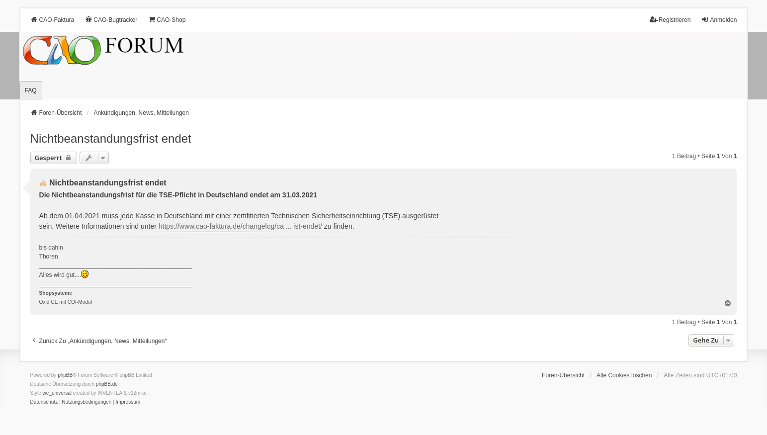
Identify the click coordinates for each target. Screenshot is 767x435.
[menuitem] (44, 402)
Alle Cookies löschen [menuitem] (624, 375)
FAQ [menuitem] (31, 90)
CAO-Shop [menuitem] (166, 19)
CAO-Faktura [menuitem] (52, 19)
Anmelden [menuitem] (719, 19)
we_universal (57, 393)
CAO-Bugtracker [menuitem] (111, 19)
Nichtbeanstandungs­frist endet (110, 138)
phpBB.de (107, 384)
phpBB (65, 375)
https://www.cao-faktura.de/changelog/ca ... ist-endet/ (240, 226)
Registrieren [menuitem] (670, 19)
